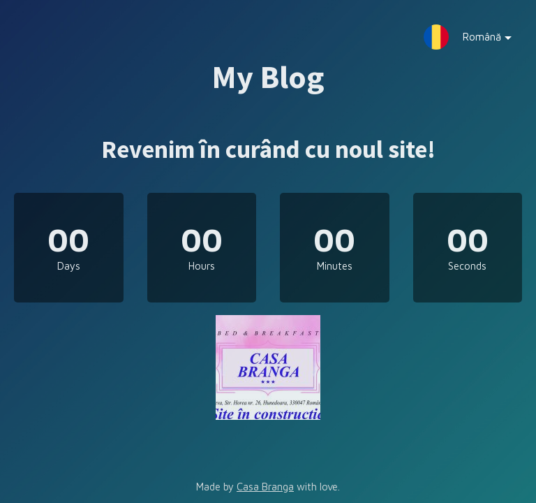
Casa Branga (265, 487)
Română (476, 40)
